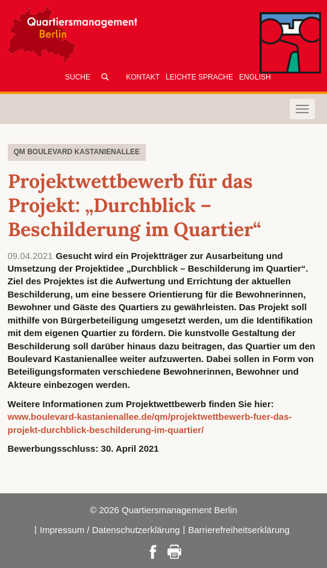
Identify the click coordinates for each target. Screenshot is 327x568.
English (255, 77)
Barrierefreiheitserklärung (239, 530)
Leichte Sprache (199, 77)
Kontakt (143, 77)
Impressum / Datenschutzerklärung (110, 530)
